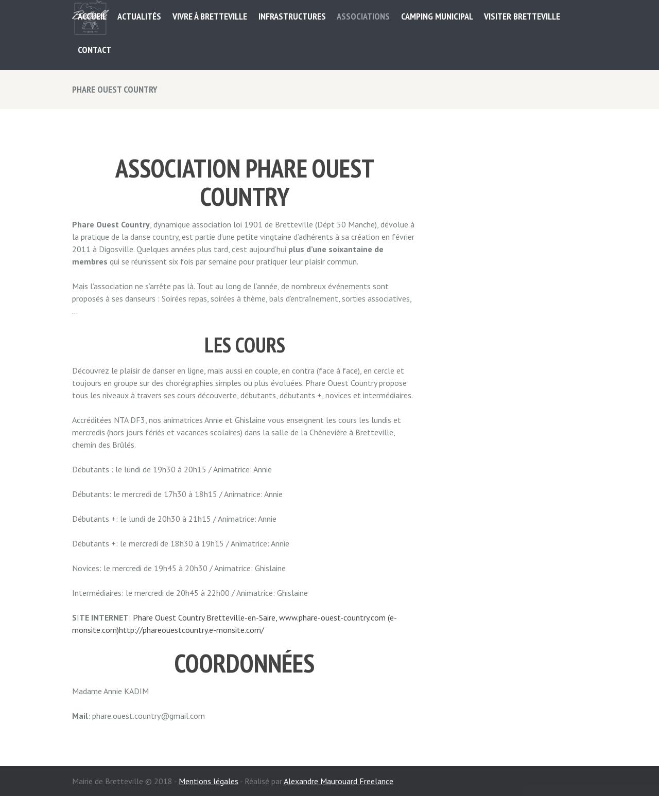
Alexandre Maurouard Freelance (338, 781)
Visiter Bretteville (522, 16)
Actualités (139, 16)
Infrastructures (292, 16)
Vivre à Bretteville (209, 16)
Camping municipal (437, 16)
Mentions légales (208, 781)
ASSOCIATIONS (363, 16)
